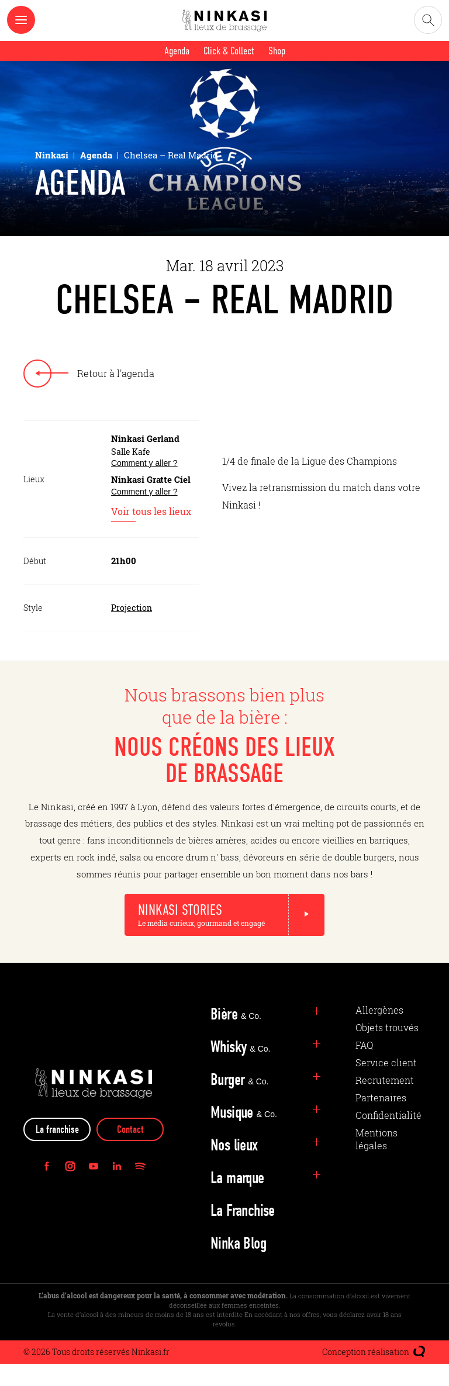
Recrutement (384, 1102)
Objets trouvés (387, 1049)
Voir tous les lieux (151, 512)
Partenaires (380, 1120)
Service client (386, 1085)
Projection (131, 608)
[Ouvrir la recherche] (428, 20)
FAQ (364, 1067)
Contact (130, 1152)
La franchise (57, 1152)
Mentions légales (376, 1161)
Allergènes (379, 1032)
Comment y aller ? (144, 463)
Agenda (176, 50)
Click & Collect (228, 50)
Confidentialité (388, 1137)
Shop (276, 50)
